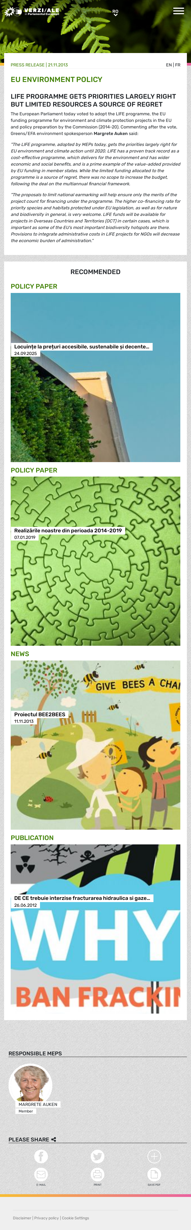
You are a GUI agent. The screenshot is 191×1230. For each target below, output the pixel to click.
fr (177, 64)
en (169, 64)
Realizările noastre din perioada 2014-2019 (68, 530)
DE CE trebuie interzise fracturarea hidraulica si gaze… (82, 898)
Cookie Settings (75, 1218)
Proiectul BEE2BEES (39, 714)
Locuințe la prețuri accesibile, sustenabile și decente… (81, 347)
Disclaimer (22, 1218)
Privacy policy (46, 1218)
